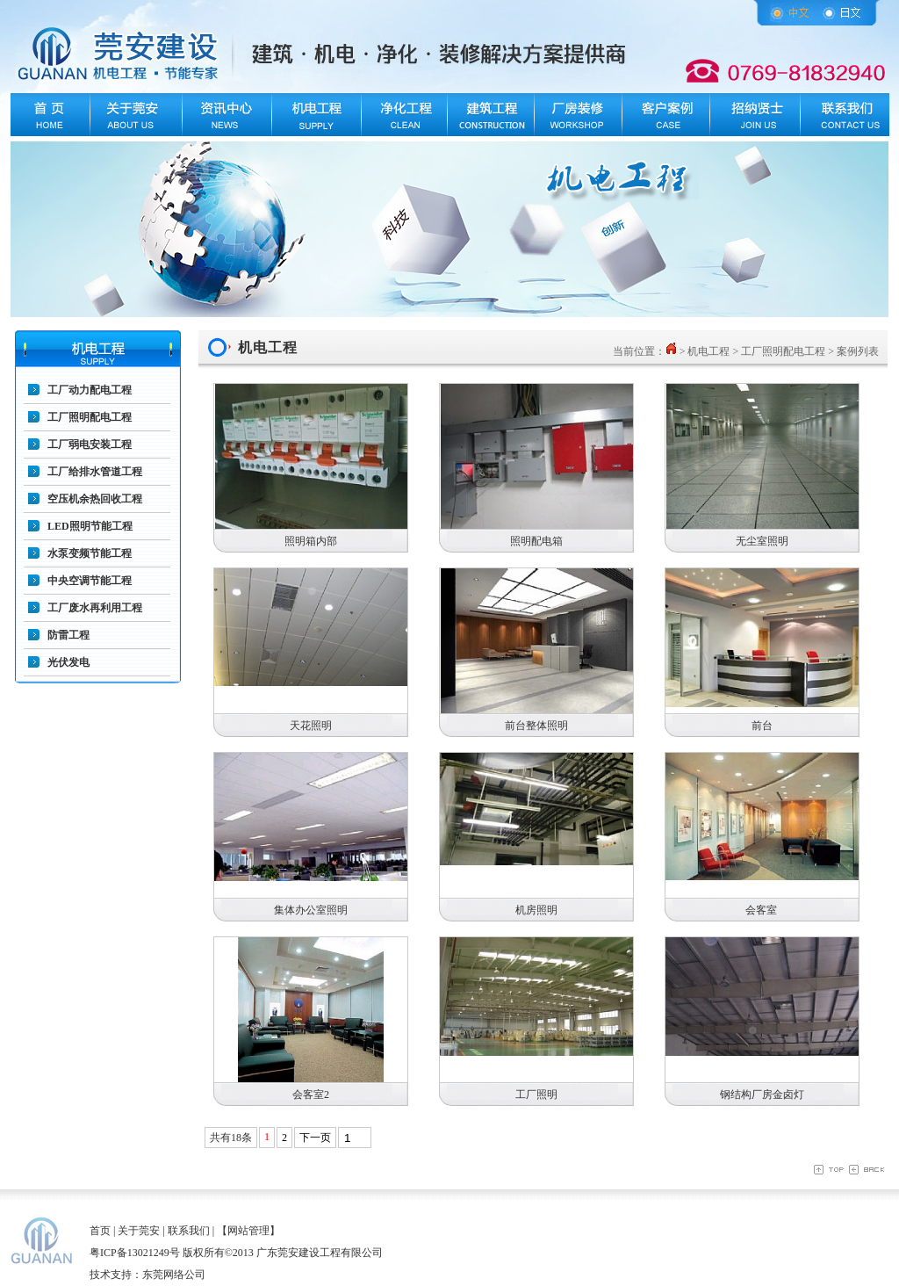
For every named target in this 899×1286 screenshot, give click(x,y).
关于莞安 (139, 1231)
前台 (762, 725)
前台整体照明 (536, 725)
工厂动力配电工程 (89, 390)
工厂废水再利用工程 (94, 608)
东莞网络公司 (173, 1274)
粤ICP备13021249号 (135, 1252)
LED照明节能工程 (90, 526)
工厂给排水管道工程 (94, 472)
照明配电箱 (536, 541)
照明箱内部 (310, 541)
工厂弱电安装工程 (89, 444)
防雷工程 (68, 635)
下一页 (315, 1137)
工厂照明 (536, 1094)
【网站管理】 (248, 1231)
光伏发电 (68, 662)
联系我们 (189, 1231)
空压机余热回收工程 (94, 499)
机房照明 (536, 910)
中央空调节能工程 (89, 580)
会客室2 (310, 1094)
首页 (100, 1231)
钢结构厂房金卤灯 (762, 1094)
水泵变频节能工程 (89, 553)
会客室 (762, 910)
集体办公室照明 (311, 910)
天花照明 (311, 725)
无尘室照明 (762, 541)
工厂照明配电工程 (89, 417)
